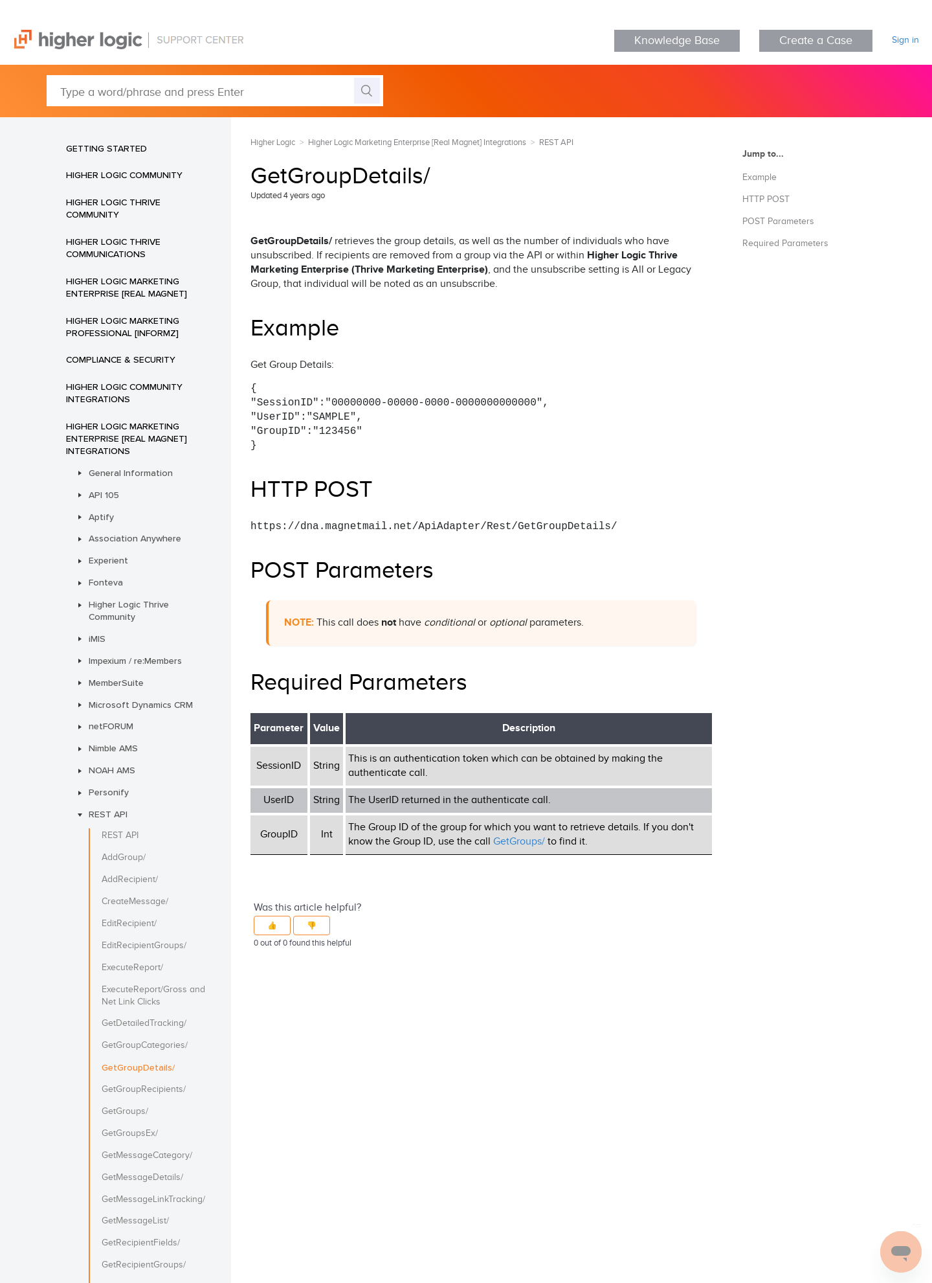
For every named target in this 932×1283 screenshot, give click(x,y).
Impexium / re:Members (135, 660)
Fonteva (106, 582)
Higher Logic (272, 142)
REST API (108, 814)
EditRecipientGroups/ (144, 945)
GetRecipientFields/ (141, 1243)
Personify (109, 792)
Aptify (101, 516)
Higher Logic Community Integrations (124, 392)
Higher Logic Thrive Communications (113, 247)
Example (759, 177)
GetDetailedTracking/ (144, 1023)
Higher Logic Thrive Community (113, 208)
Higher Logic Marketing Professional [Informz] (122, 326)
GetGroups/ (125, 1111)
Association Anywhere (135, 538)
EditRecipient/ (129, 923)
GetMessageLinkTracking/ (153, 1199)
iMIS (97, 638)
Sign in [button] (905, 40)
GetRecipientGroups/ (144, 1265)
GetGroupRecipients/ (144, 1089)
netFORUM (111, 726)
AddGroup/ (124, 857)
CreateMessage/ (135, 901)
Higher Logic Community (124, 174)
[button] (272, 925)
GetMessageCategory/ (147, 1155)
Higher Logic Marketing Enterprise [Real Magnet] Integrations (126, 438)
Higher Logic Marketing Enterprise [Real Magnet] (126, 287)
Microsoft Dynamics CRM (141, 704)
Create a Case (815, 40)
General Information (131, 472)
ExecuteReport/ (132, 967)
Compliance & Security (120, 359)
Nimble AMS (113, 748)
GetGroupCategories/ (145, 1045)
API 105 (104, 494)
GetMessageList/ (135, 1221)
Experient (108, 560)
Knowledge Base (677, 40)
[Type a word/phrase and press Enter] (215, 90)
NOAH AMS (112, 770)
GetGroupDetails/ (138, 1067)
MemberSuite (116, 682)
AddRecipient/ (130, 879)
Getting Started (106, 148)
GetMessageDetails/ (142, 1177)
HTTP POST (766, 199)
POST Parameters (778, 221)
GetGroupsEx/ (130, 1133)
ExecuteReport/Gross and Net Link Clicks (153, 995)
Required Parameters (785, 243)
